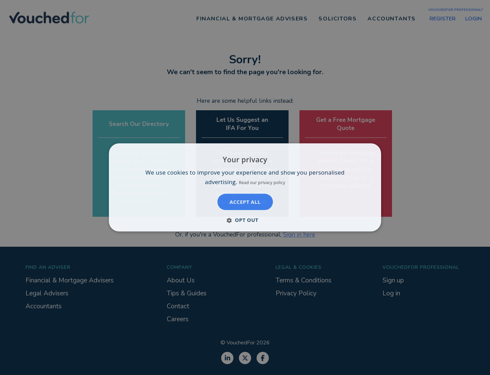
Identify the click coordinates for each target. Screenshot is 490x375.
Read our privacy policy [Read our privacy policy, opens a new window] (262, 183)
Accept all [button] (244, 202)
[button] (245, 220)
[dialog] (245, 187)
